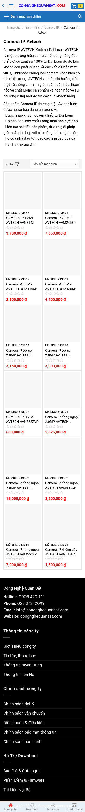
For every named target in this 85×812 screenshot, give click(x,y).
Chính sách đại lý (18, 703)
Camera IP (51, 27)
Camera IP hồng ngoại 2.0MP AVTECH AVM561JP (22, 485)
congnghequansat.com (41, 616)
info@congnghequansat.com (42, 609)
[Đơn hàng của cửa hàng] (54, 164)
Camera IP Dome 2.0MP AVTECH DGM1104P (57, 353)
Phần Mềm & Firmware (24, 780)
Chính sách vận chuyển (24, 713)
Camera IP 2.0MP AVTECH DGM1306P (60, 286)
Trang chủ (14, 27)
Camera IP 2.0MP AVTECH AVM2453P (60, 220)
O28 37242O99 (30, 603)
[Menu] (11, 5)
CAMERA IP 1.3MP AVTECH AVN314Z (20, 220)
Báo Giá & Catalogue (22, 770)
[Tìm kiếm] (80, 16)
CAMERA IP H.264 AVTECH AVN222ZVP (22, 419)
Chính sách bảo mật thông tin (30, 732)
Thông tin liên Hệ (18, 674)
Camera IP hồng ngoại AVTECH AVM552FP (22, 552)
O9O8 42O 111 (32, 596)
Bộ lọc (12, 164)
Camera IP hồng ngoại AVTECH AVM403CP (61, 485)
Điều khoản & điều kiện (24, 722)
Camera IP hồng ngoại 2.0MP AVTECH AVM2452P (61, 419)
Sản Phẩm (32, 27)
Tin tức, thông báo (19, 655)
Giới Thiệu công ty (19, 646)
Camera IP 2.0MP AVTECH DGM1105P (21, 286)
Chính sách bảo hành (22, 741)
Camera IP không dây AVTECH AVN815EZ (61, 552)
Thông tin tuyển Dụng (22, 665)
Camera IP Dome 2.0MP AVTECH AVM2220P (19, 353)
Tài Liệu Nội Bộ (17, 789)
